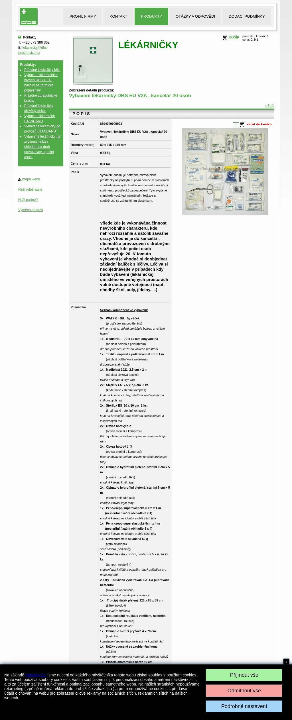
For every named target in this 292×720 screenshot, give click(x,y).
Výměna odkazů (30, 210)
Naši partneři (28, 200)
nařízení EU (35, 675)
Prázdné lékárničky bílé (42, 70)
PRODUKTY (151, 16)
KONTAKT (118, 16)
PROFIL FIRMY (83, 16)
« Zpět (269, 106)
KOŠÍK (234, 37)
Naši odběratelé (30, 189)
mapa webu (29, 179)
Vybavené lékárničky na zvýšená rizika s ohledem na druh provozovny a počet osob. (42, 146)
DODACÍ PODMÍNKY (247, 16)
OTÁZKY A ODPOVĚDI (195, 16)
